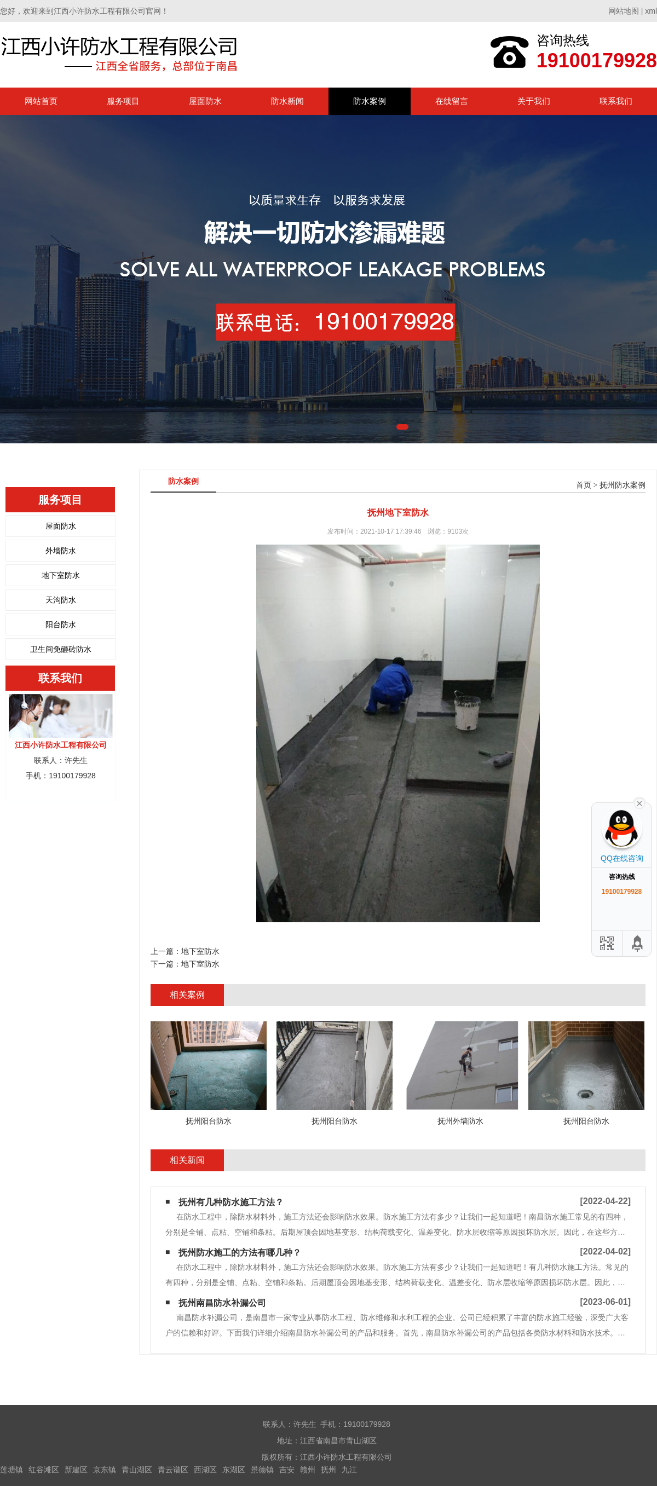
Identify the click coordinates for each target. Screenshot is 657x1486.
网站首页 (41, 101)
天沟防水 (60, 599)
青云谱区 (173, 1469)
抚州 (328, 1469)
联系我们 (616, 101)
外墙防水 (60, 550)
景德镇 (262, 1469)
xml (651, 11)
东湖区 (233, 1469)
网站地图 (623, 11)
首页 (583, 485)
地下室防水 (61, 575)
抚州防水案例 (623, 485)
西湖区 (205, 1469)
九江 (349, 1469)
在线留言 (451, 101)
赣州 (307, 1469)
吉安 (287, 1469)
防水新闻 (287, 101)
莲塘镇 (11, 1469)
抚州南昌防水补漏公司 (222, 1303)
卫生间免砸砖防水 (60, 649)
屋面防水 (205, 101)
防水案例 (369, 101)
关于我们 (533, 101)
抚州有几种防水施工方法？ (231, 1202)
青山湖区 (137, 1469)
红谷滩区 (43, 1469)
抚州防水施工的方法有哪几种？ (239, 1252)
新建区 (76, 1469)
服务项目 (123, 101)
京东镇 (104, 1469)
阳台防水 (60, 624)
